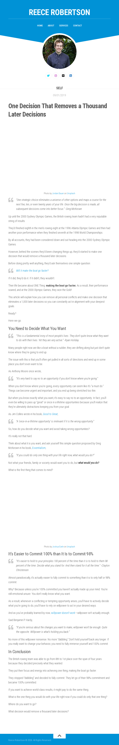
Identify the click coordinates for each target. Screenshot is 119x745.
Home (40, 25)
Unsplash (71, 193)
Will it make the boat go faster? (32, 270)
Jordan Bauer (58, 193)
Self (59, 88)
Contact (77, 25)
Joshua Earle (58, 546)
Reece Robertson (59, 12)
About (51, 25)
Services (63, 25)
